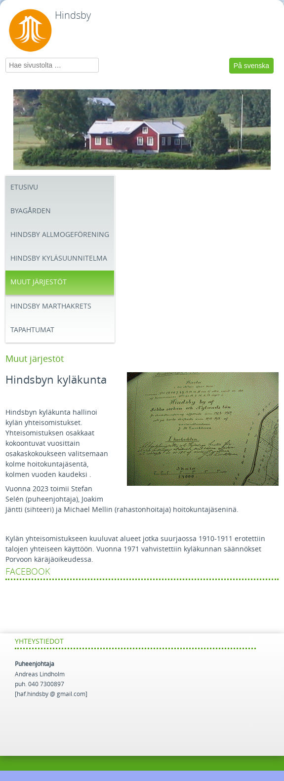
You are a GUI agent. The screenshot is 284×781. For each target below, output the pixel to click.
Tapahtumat (32, 330)
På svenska (251, 66)
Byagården (30, 211)
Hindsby (73, 15)
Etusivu (24, 187)
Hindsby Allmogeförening (59, 235)
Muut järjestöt (38, 282)
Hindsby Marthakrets (50, 306)
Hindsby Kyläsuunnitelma (58, 258)
